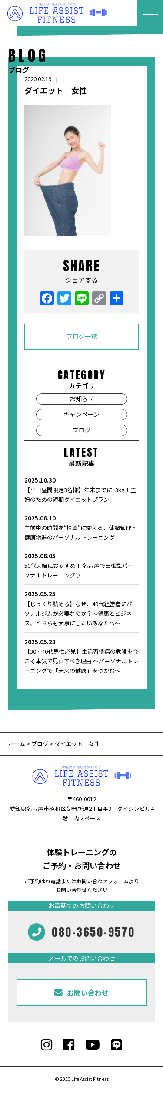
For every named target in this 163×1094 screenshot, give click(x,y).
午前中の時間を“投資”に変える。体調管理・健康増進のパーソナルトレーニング (81, 527)
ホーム (17, 743)
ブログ (82, 429)
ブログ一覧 (82, 336)
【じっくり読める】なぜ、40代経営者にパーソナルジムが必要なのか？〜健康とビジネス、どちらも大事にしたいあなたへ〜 (81, 608)
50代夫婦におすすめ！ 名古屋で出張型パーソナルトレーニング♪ (81, 565)
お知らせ (82, 398)
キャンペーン (81, 414)
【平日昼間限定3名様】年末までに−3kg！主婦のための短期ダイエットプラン (81, 489)
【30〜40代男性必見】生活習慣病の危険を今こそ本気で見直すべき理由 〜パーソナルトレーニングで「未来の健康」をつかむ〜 (81, 656)
